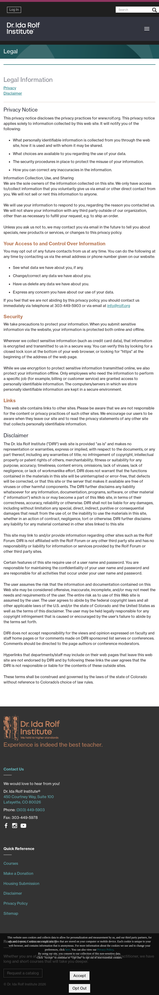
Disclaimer (13, 93)
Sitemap (11, 913)
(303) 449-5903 (30, 809)
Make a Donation (18, 873)
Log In (14, 9)
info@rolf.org (118, 305)
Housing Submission (21, 883)
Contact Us (14, 769)
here (67, 949)
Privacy (10, 88)
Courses (11, 863)
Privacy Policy (105, 949)
